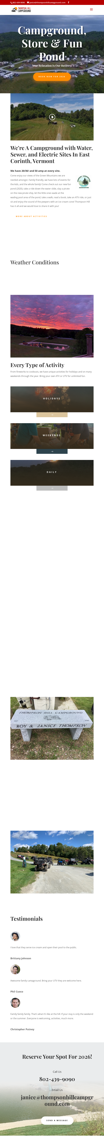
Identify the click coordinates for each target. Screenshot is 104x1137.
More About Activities (31, 216)
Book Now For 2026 (52, 76)
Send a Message (57, 1120)
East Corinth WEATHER (52, 280)
